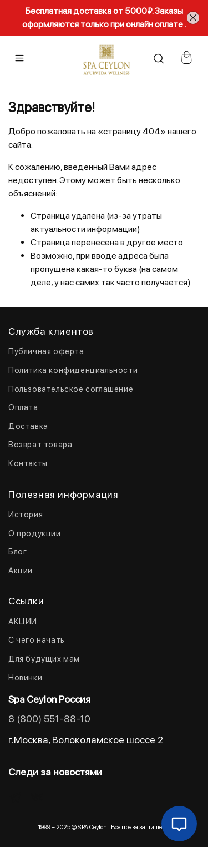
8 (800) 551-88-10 (49, 718)
